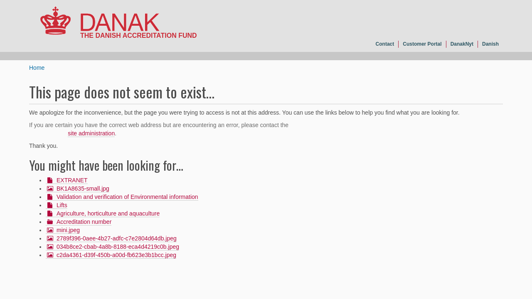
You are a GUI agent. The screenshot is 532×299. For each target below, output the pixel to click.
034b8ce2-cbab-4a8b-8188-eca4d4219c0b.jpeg (118, 246)
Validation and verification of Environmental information (127, 197)
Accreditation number (84, 221)
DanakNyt (462, 44)
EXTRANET (72, 180)
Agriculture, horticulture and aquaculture (108, 213)
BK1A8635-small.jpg (83, 188)
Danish (490, 44)
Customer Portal (422, 44)
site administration (91, 133)
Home (36, 67)
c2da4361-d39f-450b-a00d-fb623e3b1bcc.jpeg (116, 255)
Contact (385, 44)
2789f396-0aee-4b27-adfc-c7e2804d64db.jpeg (117, 238)
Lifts (62, 205)
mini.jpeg (68, 230)
